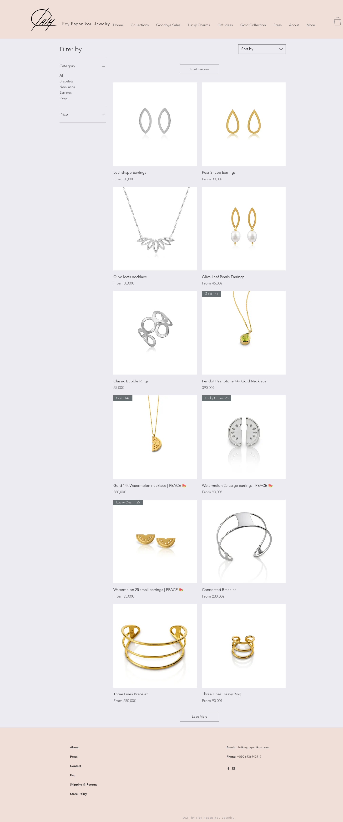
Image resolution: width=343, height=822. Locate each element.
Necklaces (67, 86)
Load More (199, 716)
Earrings (66, 92)
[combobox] (262, 49)
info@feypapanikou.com (252, 747)
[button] (337, 21)
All (61, 75)
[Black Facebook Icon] (228, 768)
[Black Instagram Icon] (234, 768)
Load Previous (199, 69)
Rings (64, 98)
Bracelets (66, 81)
